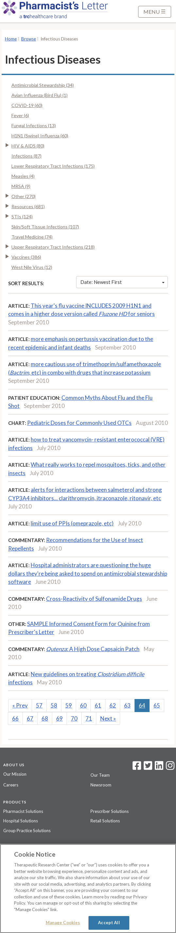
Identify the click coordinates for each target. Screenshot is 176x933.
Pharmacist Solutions (23, 811)
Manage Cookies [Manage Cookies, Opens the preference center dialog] (63, 922)
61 (98, 705)
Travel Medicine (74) (32, 237)
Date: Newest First (122, 282)
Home (11, 38)
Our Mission (14, 774)
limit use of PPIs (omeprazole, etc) (72, 523)
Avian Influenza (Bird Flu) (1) (39, 95)
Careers (10, 784)
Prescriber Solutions (109, 811)
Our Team (100, 775)
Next (108, 718)
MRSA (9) (20, 186)
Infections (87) (26, 156)
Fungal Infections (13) (33, 125)
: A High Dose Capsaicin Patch (92, 648)
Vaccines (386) (26, 257)
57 (39, 705)
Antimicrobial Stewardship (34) (42, 85)
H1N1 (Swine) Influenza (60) (39, 135)
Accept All (109, 922)
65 (156, 705)
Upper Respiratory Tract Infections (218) (53, 247)
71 (89, 718)
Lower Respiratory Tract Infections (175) (53, 166)
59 (68, 705)
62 (112, 705)
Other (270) (23, 196)
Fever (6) (20, 115)
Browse (28, 38)
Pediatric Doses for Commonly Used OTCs (79, 422)
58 (54, 705)
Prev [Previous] (20, 705)
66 (15, 718)
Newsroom (100, 784)
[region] (88, 888)
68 (44, 718)
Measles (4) (23, 176)
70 (74, 718)
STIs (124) (22, 216)
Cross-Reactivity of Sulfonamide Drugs (94, 598)
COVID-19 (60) (26, 105)
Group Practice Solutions (27, 830)
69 (59, 718)
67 (30, 718)
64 (142, 705)
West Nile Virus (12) (31, 267)
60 (83, 705)
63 (127, 705)
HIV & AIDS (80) (27, 145)
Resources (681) (28, 206)
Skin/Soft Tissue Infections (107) (45, 226)
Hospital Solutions (20, 820)
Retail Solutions (105, 820)
